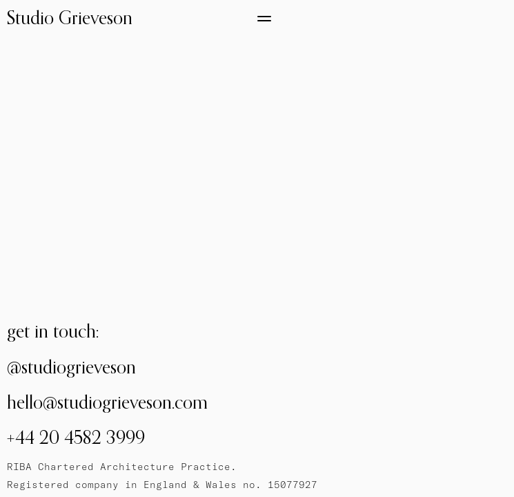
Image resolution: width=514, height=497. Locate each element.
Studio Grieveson (69, 17)
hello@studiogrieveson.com (107, 402)
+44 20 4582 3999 (76, 437)
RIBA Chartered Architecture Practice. (122, 466)
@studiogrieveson (71, 366)
